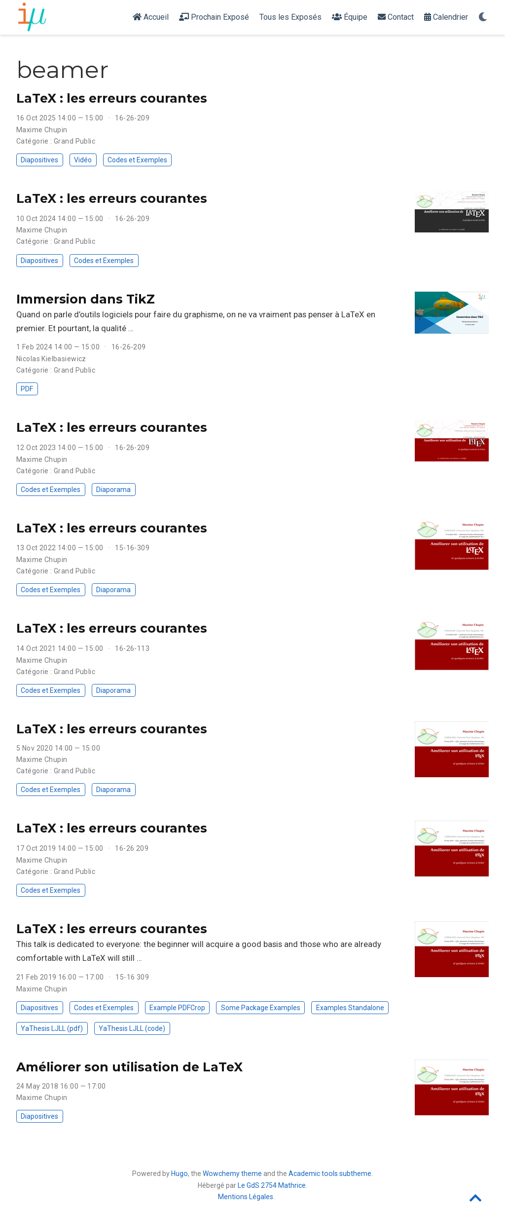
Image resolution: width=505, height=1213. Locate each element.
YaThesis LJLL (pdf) (52, 1028)
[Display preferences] (482, 17)
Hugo (179, 1173)
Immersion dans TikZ (85, 299)
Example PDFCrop (177, 1008)
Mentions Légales (245, 1197)
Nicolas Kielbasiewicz (51, 359)
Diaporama (113, 489)
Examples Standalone (350, 1008)
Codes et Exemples (137, 160)
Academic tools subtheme (330, 1173)
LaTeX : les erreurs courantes (111, 98)
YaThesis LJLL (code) (132, 1028)
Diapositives (39, 160)
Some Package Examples (260, 1008)
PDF (27, 389)
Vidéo (83, 160)
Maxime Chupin (41, 130)
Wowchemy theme (232, 1173)
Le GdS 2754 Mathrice (272, 1185)
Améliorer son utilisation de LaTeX (129, 1067)
